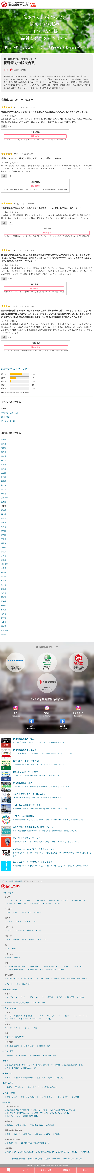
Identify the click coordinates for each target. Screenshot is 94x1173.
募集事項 (10, 1152)
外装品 (59, 997)
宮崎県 (3, 626)
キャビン (40, 997)
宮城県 (3, 456)
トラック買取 (8, 1051)
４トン (18, 921)
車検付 (17, 957)
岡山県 (3, 576)
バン (19, 900)
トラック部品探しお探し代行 (18, 1003)
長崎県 (3, 614)
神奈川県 (4, 498)
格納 (32, 939)
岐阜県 (3, 527)
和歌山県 (4, 564)
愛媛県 (3, 597)
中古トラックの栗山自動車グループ (45, 1165)
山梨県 (3, 502)
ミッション (21, 997)
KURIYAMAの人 (25, 1152)
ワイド (9, 930)
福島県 (3, 469)
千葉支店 (10, 1125)
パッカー (22, 903)
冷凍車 (27, 900)
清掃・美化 (5, 417)
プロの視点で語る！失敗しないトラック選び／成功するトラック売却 (33, 1065)
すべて (3, 440)
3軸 (14, 949)
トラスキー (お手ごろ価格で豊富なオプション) (58, 1110)
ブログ (5, 1061)
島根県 (3, 572)
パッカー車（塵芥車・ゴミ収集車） (20, 1016)
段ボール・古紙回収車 (15, 1037)
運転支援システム (36, 969)
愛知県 (3, 535)
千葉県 (3, 489)
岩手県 (3, 452)
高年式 (9, 957)
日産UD (38, 912)
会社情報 (75, 1097)
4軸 (8, 949)
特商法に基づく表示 (35, 1159)
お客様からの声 (13, 978)
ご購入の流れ (28, 978)
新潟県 (3, 510)
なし (46, 939)
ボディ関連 (70, 997)
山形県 (3, 465)
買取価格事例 (35, 1055)
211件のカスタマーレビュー (16, 369)
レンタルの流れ (29, 1046)
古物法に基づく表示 (52, 1159)
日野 (8, 912)
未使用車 (34, 967)
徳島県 (3, 589)
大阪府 (3, 552)
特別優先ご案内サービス (78, 978)
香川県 (3, 593)
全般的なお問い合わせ (15, 1087)
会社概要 (6, 1102)
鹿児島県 (4, 630)
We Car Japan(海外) (59, 1113)
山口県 (3, 585)
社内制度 (84, 1152)
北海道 (3, 444)
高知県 (3, 601)
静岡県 (3, 531)
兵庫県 (3, 556)
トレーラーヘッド (78, 900)
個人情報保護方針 (18, 1159)
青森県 (3, 448)
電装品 (50, 997)
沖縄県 (3, 634)
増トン (27, 921)
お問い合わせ (8, 1083)
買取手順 (10, 1055)
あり (8, 939)
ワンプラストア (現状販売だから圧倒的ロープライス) (27, 1113)
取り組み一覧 (12, 1143)
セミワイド (20, 930)
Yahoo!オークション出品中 (17, 984)
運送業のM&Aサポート (55, 969)
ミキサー (47, 903)
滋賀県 (3, 543)
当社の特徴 (21, 1055)
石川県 (3, 518)
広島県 (3, 581)
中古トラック (8, 893)
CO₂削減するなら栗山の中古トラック (35, 1143)
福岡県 (3, 605)
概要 (8, 1134)
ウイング (10, 900)
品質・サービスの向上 (22, 1134)
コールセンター (59, 978)
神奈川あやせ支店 (37, 1125)
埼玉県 (3, 485)
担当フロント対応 (8, 421)
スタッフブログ (13, 1068)
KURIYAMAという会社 (66, 1152)
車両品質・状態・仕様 (9, 413)
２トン (9, 921)
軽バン (67, 1016)
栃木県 (3, 477)
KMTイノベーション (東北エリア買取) (21, 1116)
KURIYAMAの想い (45, 1152)
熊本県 (3, 618)
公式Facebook (28, 1068)
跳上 (24, 939)
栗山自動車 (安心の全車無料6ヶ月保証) (22, 1110)
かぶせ (16, 939)
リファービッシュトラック (17, 967)
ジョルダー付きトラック (16, 969)
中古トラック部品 (10, 989)
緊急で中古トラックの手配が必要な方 (42, 1087)
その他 (57, 903)
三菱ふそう (27, 912)
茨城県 (3, 473)
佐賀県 (3, 610)
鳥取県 (3, 568)
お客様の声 (7, 1073)
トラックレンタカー (10, 1008)
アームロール (35, 903)
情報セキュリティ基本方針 (72, 1159)
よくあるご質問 (43, 978)
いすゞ (16, 912)
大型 (35, 921)
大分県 (3, 622)
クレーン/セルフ (40, 900)
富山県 (3, 514)
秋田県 (3, 460)
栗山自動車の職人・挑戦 (73, 1065)
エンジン (10, 997)
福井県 (3, 523)
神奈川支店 (21, 1125)
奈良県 (3, 560)
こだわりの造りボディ (50, 967)
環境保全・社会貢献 (42, 1134)
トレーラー (11, 903)
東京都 (3, 494)
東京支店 (50, 1125)
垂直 (39, 939)
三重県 (3, 539)
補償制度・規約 (44, 1046)
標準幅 (30, 930)
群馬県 (3, 481)
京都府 (3, 547)
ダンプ (65, 900)
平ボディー (54, 900)
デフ (31, 997)
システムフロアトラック (72, 967)
